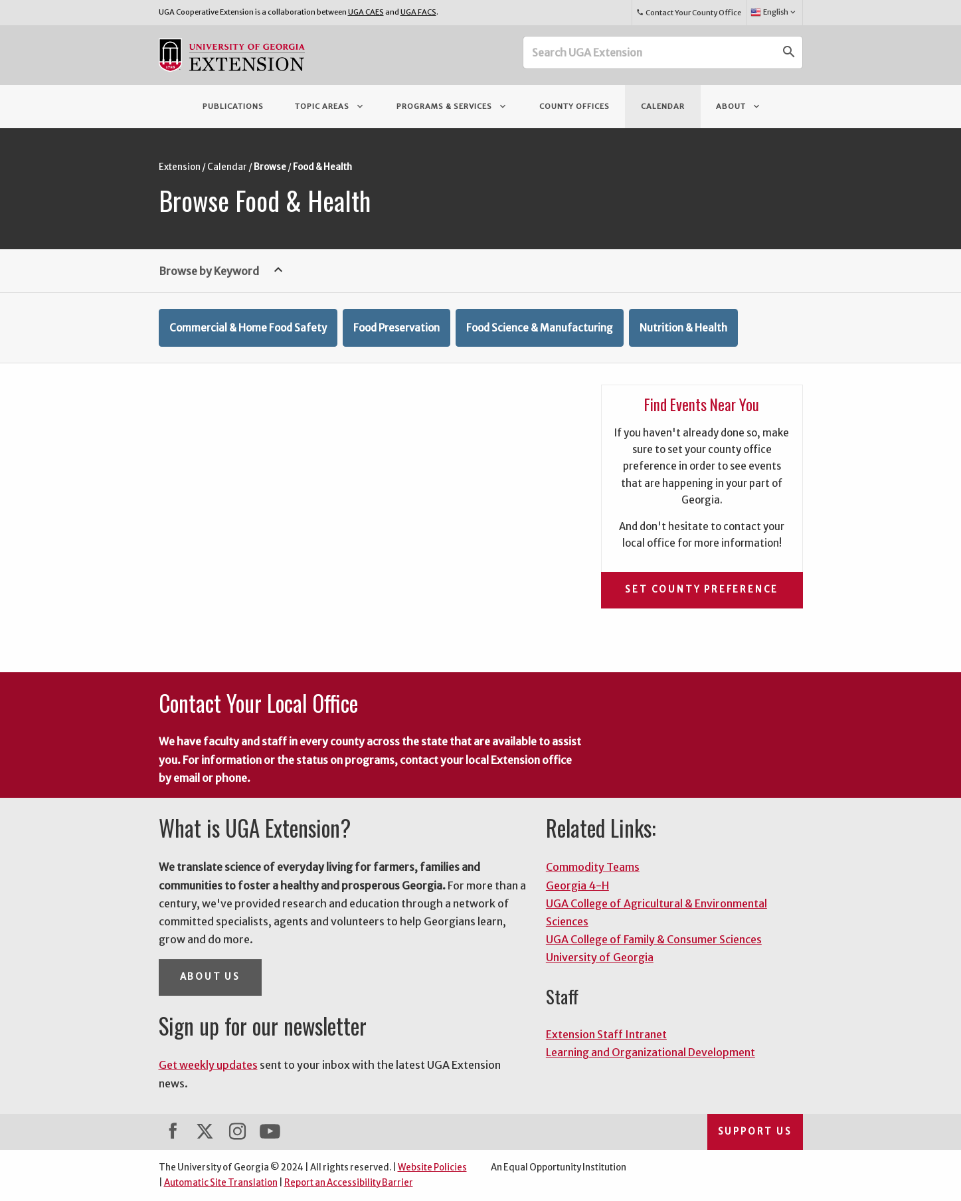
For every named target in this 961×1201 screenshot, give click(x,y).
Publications (233, 106)
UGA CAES (366, 12)
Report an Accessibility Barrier (348, 1182)
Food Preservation (396, 328)
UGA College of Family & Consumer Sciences (654, 939)
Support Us (755, 1131)
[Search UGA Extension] (649, 52)
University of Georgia (600, 957)
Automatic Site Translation (221, 1182)
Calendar (663, 106)
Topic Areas (330, 106)
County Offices (574, 106)
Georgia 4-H (577, 885)
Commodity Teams (593, 867)
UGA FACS (418, 12)
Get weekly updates (208, 1064)
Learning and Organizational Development (650, 1052)
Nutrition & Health (683, 328)
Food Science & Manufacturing (539, 328)
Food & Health (322, 167)
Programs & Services (452, 106)
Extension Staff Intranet (606, 1034)
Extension (180, 167)
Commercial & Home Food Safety (248, 328)
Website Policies (432, 1167)
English (774, 12)
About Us (210, 976)
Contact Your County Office (688, 12)
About (739, 106)
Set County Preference (701, 589)
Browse (270, 167)
